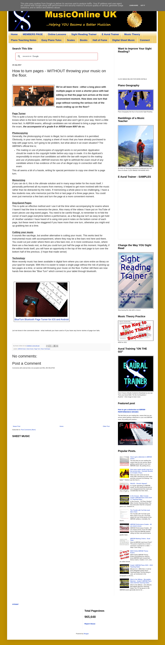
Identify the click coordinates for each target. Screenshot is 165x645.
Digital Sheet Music (123, 40)
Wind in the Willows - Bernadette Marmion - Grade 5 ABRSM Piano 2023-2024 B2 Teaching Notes (140, 581)
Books (83, 40)
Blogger (86, 633)
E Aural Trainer (110, 34)
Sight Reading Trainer (84, 34)
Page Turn (37, 349)
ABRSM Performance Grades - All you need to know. (141, 525)
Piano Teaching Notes (23, 40)
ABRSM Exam (22, 349)
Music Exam (30, 349)
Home (14, 34)
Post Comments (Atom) (28, 429)
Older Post (106, 426)
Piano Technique (45, 349)
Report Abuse (90, 624)
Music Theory (132, 34)
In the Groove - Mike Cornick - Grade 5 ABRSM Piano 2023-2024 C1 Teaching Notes (141, 497)
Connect (145, 40)
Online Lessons (57, 34)
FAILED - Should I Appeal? (138, 483)
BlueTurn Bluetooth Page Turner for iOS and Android (42, 319)
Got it (143, 5)
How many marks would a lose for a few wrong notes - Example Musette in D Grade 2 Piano (141, 471)
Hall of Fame (100, 40)
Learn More (133, 5)
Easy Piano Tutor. (52, 40)
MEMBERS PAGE (33, 34)
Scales (71, 40)
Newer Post (16, 426)
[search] (56, 56)
